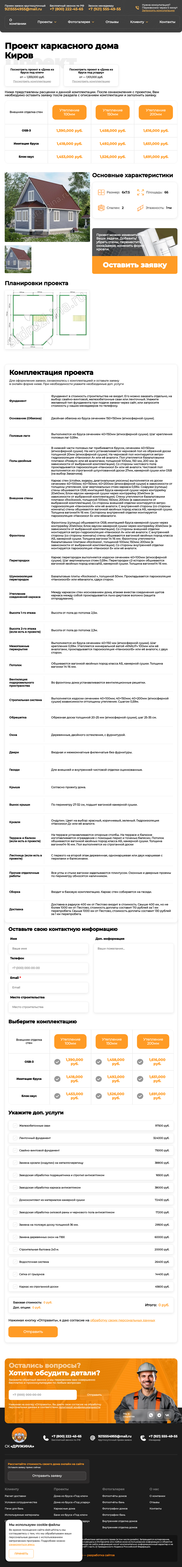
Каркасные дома (64, 1508)
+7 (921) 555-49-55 (104, 9)
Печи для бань (14, 1508)
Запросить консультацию (158, 10)
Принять (21, 1553)
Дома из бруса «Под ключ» (71, 1496)
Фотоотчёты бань (113, 1502)
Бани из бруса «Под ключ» (71, 1514)
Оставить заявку (135, 265)
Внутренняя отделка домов (119, 1521)
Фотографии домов (115, 1508)
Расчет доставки (15, 1496)
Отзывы (112, 22)
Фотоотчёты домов (114, 1496)
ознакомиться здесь (22, 1544)
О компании (17, 22)
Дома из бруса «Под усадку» (72, 1502)
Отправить (33, 1332)
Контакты (167, 22)
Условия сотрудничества (21, 1502)
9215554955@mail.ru (23, 9)
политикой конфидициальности (79, 1407)
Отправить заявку (47, 1476)
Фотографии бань (113, 1514)
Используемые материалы (22, 1514)
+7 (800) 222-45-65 (66, 9)
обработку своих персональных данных (122, 1320)
